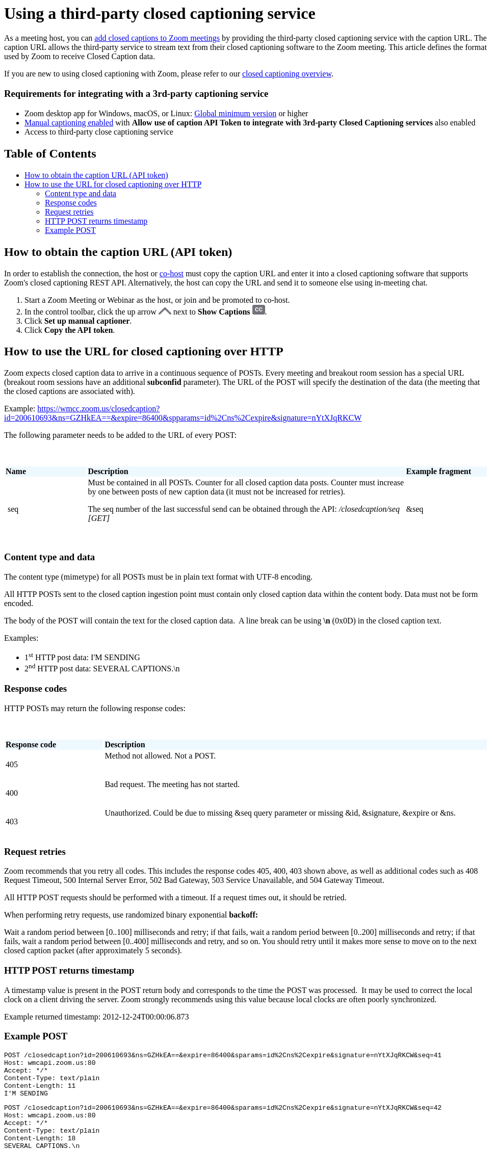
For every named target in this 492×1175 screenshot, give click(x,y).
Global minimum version (235, 113)
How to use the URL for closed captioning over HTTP (112, 184)
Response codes (71, 202)
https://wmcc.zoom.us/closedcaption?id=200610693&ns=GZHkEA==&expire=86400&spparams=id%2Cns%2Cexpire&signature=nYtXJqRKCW (182, 413)
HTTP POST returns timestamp (96, 221)
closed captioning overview (286, 73)
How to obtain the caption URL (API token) (96, 175)
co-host (172, 273)
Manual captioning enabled (68, 122)
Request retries (69, 211)
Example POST (70, 230)
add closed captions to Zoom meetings (157, 38)
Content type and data (80, 193)
